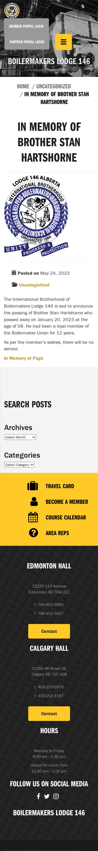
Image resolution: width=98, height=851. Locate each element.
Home (23, 86)
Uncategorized (53, 86)
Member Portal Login (26, 26)
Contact (49, 631)
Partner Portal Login (27, 41)
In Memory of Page (23, 358)
